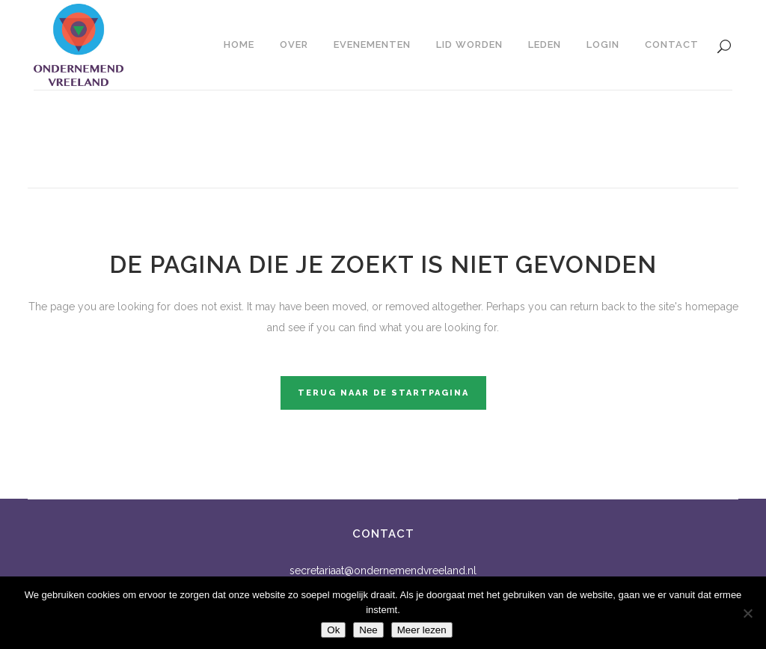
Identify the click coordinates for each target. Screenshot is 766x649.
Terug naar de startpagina (383, 393)
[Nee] (747, 613)
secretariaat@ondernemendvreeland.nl (383, 570)
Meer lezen (422, 630)
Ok (333, 630)
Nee (368, 630)
